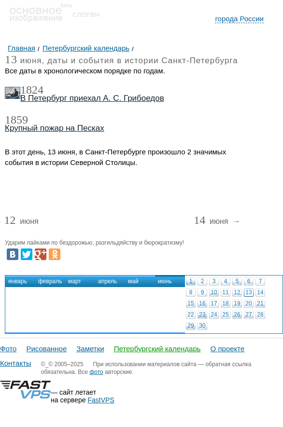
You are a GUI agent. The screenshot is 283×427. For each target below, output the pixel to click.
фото (96, 372)
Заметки (90, 348)
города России (239, 18)
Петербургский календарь (157, 348)
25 (225, 314)
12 (237, 292)
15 (190, 303)
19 (237, 303)
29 (190, 325)
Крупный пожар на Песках (54, 128)
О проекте (228, 348)
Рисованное (46, 348)
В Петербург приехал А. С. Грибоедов (92, 98)
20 (248, 303)
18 (225, 303)
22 (190, 314)
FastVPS (101, 400)
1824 (31, 89)
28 (260, 314)
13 (248, 292)
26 (237, 314)
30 (202, 325)
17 (214, 303)
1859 (16, 119)
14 (260, 292)
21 (260, 303)
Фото (8, 348)
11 (225, 292)
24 (214, 314)
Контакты (15, 363)
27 (248, 314)
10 (214, 292)
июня (21, 221)
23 (202, 314)
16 (202, 303)
